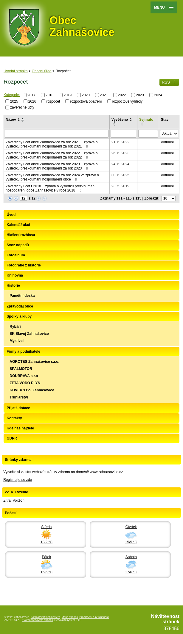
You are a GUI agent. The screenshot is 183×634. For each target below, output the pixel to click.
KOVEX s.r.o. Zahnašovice (32, 390)
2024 (158, 95)
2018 (50, 95)
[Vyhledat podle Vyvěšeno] (123, 134)
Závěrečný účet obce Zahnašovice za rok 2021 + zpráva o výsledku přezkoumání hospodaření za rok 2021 (52, 144)
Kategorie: (12, 95)
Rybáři (15, 326)
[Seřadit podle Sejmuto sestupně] (142, 125)
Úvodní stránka (16, 71)
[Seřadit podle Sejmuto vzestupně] (142, 123)
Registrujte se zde (17, 480)
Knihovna (15, 275)
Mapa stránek (70, 617)
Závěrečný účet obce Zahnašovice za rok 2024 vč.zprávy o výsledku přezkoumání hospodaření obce (52, 177)
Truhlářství (19, 397)
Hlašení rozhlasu (21, 235)
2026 (32, 101)
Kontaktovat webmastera (45, 617)
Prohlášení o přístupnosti (94, 617)
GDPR (12, 438)
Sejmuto (146, 119)
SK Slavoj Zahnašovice (29, 334)
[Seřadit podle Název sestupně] (23, 121)
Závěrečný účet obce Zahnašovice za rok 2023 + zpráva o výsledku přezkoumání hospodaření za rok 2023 (52, 166)
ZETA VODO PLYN (25, 383)
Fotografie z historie (24, 265)
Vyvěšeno (121, 119)
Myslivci (17, 341)
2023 (140, 95)
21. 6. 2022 (120, 142)
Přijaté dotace (18, 408)
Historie (13, 285)
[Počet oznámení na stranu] (168, 198)
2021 (104, 95)
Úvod (11, 215)
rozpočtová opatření (86, 101)
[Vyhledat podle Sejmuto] (148, 134)
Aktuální (167, 142)
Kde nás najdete (20, 428)
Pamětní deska (22, 296)
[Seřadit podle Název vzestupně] (23, 118)
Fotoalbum (16, 255)
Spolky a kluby (19, 316)
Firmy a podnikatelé (23, 351)
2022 (122, 95)
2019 (67, 95)
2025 (14, 101)
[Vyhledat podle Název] (56, 134)
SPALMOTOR (21, 369)
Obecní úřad (41, 71)
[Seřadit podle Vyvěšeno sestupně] (114, 125)
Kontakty (14, 418)
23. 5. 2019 (120, 186)
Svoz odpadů (18, 245)
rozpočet (53, 101)
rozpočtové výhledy (127, 101)
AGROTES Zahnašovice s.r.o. (34, 362)
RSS (169, 82)
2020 (86, 95)
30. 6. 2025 (120, 175)
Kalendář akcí (18, 225)
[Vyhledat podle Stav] (169, 133)
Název (13, 119)
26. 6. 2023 (120, 153)
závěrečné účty (22, 107)
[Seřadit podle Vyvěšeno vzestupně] (114, 123)
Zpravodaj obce (20, 306)
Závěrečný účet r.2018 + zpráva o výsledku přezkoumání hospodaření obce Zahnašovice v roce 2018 (50, 188)
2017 (31, 95)
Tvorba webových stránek (37, 620)
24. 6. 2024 (120, 164)
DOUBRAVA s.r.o (24, 376)
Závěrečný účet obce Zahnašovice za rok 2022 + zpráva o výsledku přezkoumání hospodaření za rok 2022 (52, 155)
